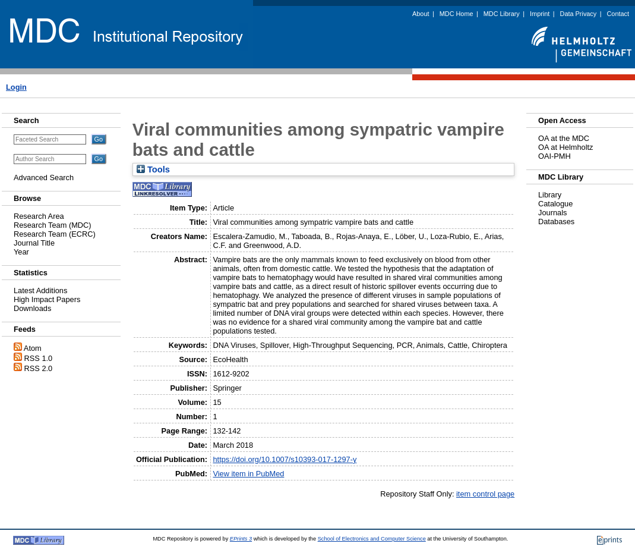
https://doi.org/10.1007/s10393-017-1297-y (284, 459)
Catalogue (555, 203)
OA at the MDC (563, 138)
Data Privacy (578, 13)
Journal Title (34, 242)
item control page (485, 493)
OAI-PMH (554, 156)
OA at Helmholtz (565, 147)
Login (16, 87)
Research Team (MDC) (52, 225)
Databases (556, 221)
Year (21, 251)
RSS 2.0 (38, 368)
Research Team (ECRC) (55, 234)
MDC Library (502, 13)
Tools (153, 169)
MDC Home (456, 13)
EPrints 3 (241, 539)
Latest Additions (40, 290)
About (420, 13)
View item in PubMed (248, 473)
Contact (618, 13)
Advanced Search (44, 177)
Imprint (539, 13)
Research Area (39, 216)
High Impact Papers (47, 299)
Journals (552, 212)
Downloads (32, 308)
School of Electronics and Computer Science (372, 539)
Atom (33, 348)
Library (549, 194)
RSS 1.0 (38, 358)
